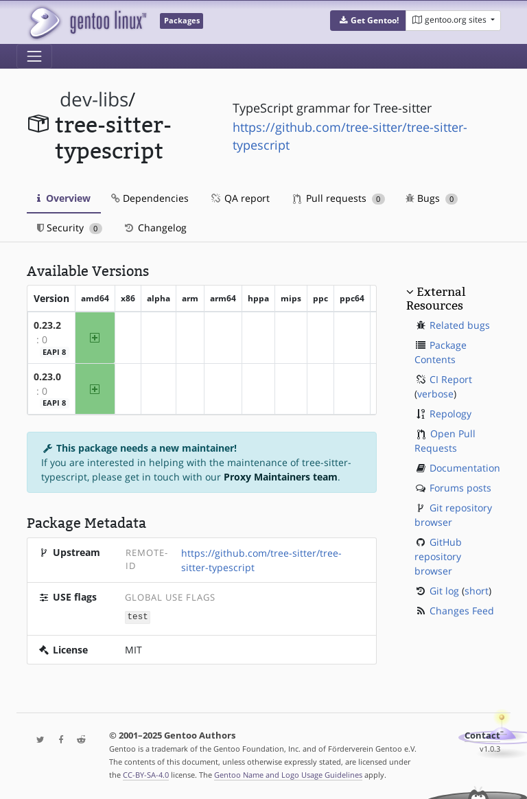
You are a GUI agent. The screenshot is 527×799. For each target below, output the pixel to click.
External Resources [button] (435, 298)
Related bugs (460, 325)
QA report (239, 198)
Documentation (465, 467)
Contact (482, 735)
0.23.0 (47, 376)
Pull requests (339, 198)
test (138, 616)
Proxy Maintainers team (281, 476)
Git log (444, 590)
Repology (450, 413)
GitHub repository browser (438, 556)
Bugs (432, 198)
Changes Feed (462, 610)
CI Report (451, 379)
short (477, 590)
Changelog (155, 227)
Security (69, 227)
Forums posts (460, 487)
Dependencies (150, 198)
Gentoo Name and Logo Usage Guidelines (288, 774)
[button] (368, 20)
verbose (435, 393)
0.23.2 (47, 325)
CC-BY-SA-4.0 (146, 774)
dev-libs (94, 99)
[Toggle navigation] (34, 56)
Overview (64, 198)
